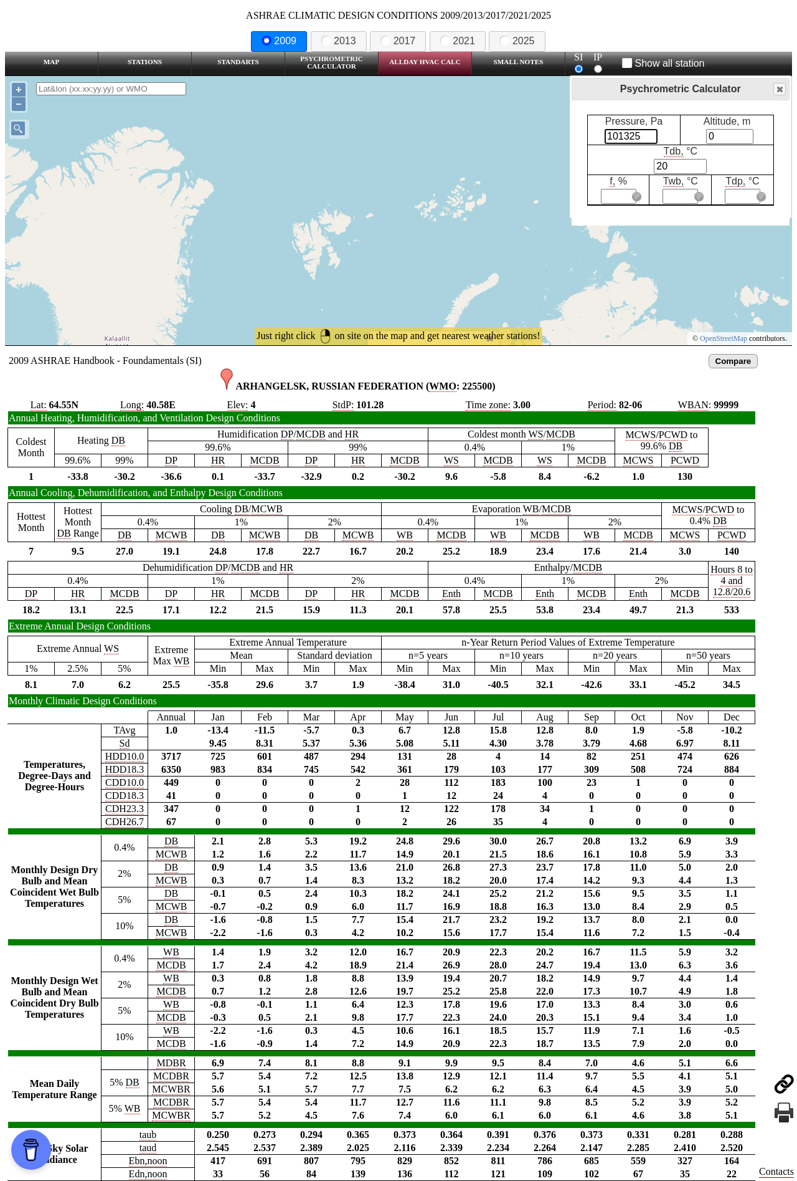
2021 (457, 41)
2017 (397, 41)
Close (779, 89)
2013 (338, 41)
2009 (279, 41)
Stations (145, 61)
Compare (733, 361)
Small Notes (519, 61)
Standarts (238, 61)
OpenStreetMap (723, 338)
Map (51, 61)
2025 (516, 41)
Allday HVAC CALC (425, 61)
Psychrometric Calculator (331, 62)
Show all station (663, 63)
